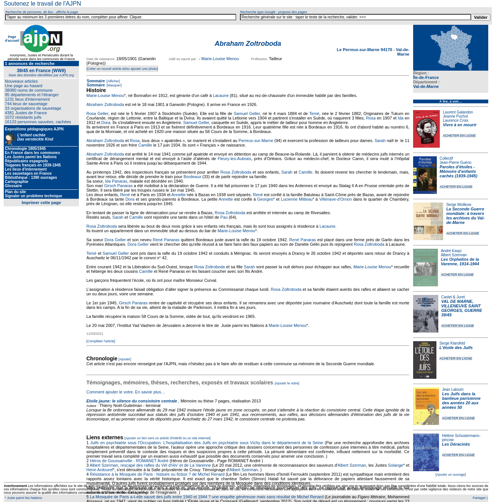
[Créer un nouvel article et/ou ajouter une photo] (122, 69)
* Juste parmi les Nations (23, 498)
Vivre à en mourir (459, 124)
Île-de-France (426, 77)
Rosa (371, 118)
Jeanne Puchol (455, 116)
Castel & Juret (453, 297)
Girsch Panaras (118, 185)
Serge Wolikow (458, 205)
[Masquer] (114, 85)
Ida (400, 118)
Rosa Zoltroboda (235, 172)
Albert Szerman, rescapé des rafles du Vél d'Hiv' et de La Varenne (150, 465)
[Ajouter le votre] (287, 383)
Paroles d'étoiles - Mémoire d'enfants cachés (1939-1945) (458, 171)
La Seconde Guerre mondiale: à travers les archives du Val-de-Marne (465, 216)
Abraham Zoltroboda (105, 104)
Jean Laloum (452, 389)
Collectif (446, 158)
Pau (224, 217)
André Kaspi (451, 251)
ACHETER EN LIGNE (459, 136)
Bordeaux (192, 176)
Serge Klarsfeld (452, 343)
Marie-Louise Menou (220, 58)
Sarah (379, 140)
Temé (314, 113)
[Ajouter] (125, 359)
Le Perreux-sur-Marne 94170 (365, 49)
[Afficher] (113, 81)
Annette (178, 194)
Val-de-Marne (426, 86)
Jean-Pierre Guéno (456, 162)
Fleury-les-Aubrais (234, 158)
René (125, 194)
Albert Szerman (454, 255)
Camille (145, 145)
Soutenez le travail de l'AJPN (42, 3)
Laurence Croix (455, 120)
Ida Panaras (116, 181)
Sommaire (96, 81)
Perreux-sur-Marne (255, 140)
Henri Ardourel (99, 469)
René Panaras (166, 239)
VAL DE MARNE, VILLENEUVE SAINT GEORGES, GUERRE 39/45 (461, 308)
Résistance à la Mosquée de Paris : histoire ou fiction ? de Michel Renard (157, 474)
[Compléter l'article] (100, 341)
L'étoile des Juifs (456, 347)
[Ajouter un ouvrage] (450, 474)
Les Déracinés (456, 444)
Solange (395, 465)
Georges (265, 199)
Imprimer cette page (41, 202)
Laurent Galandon (458, 112)
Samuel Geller (247, 113)
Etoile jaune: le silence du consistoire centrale (131, 401)
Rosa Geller (97, 113)
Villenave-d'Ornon (335, 199)
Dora (105, 122)
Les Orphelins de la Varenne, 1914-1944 (460, 261)
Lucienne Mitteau (296, 199)
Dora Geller (115, 239)
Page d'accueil (12, 38)
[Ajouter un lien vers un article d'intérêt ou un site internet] (167, 438)
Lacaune (221, 95)
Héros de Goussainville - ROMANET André (129, 460)
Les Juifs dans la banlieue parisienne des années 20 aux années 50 (461, 401)
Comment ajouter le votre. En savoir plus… (125, 392)
